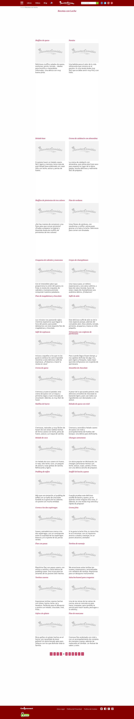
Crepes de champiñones (78, 260)
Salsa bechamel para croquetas (81, 577)
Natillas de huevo (42, 404)
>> (83, 654)
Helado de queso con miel (79, 404)
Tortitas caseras (41, 577)
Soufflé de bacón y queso (79, 472)
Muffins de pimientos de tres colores (50, 200)
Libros (29, 3)
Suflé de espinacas (42, 332)
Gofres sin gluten (42, 613)
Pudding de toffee (42, 472)
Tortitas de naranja (77, 543)
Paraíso (72, 40)
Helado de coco (41, 438)
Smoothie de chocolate (78, 368)
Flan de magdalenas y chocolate (48, 296)
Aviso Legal (61, 709)
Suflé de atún (74, 296)
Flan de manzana (76, 613)
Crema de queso (41, 368)
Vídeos (37, 3)
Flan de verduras (75, 200)
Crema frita (73, 507)
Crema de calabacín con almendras (83, 138)
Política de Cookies (90, 709)
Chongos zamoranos (77, 438)
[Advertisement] (67, 26)
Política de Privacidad (74, 709)
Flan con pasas (41, 543)
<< (51, 654)
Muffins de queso (42, 40)
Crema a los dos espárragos (46, 507)
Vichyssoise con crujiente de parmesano (80, 333)
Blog (45, 3)
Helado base (40, 138)
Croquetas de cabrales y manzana (49, 260)
